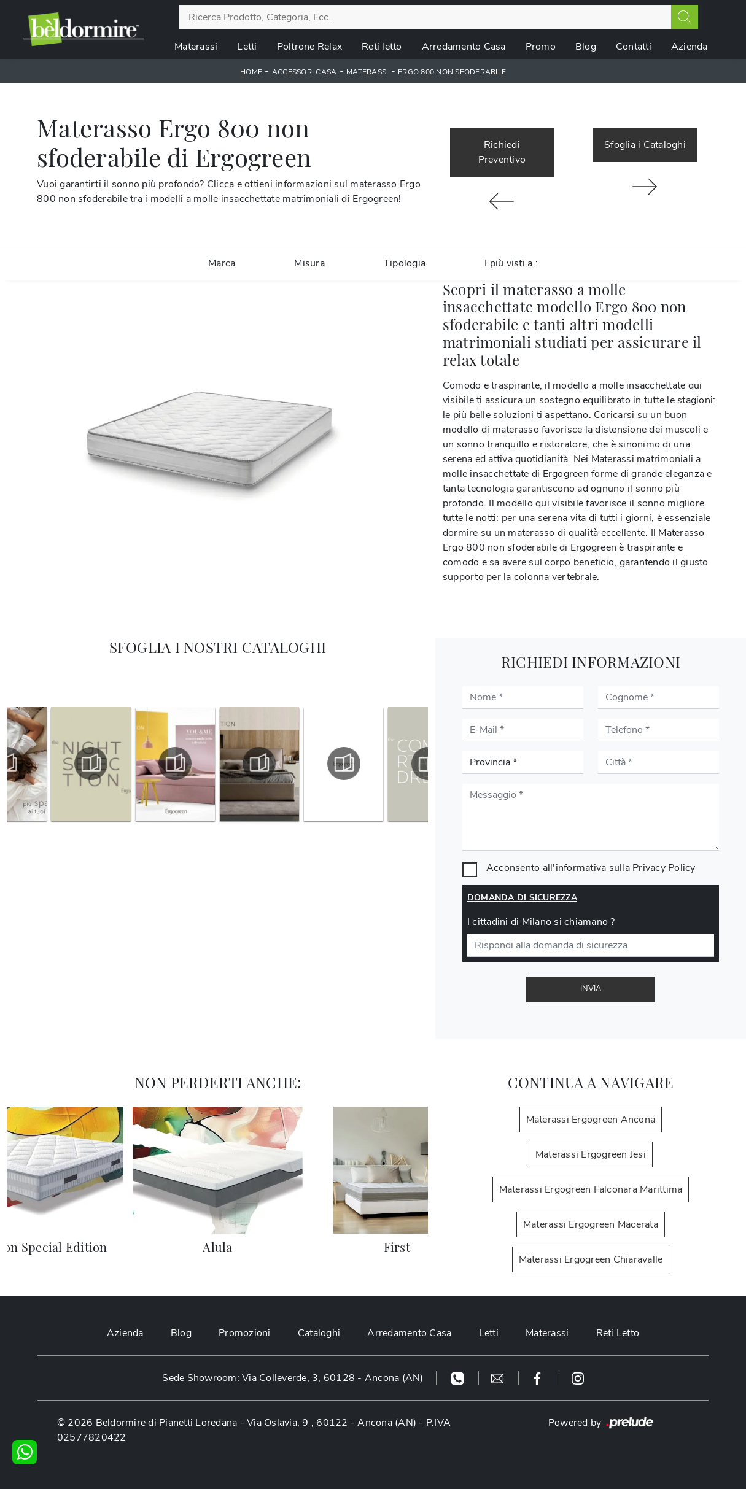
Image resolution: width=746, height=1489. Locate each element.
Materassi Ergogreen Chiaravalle (591, 1259)
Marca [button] (221, 263)
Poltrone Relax (310, 46)
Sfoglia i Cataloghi (645, 145)
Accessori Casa (304, 72)
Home (251, 72)
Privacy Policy (664, 868)
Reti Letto (618, 1333)
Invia (590, 988)
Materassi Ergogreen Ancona (591, 1119)
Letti (247, 46)
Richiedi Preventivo (502, 152)
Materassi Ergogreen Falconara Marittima (591, 1189)
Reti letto (382, 46)
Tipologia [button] (404, 263)
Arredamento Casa (464, 46)
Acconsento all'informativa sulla (591, 868)
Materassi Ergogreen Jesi (590, 1154)
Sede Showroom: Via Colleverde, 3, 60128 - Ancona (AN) (292, 1378)
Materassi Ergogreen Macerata (590, 1224)
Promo (541, 46)
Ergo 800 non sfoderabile (452, 72)
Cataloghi (319, 1333)
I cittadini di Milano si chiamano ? (541, 922)
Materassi (195, 46)
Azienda (689, 46)
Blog (585, 46)
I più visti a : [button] (511, 263)
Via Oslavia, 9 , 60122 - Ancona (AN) (331, 1422)
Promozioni (245, 1333)
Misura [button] (309, 263)
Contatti (633, 46)
